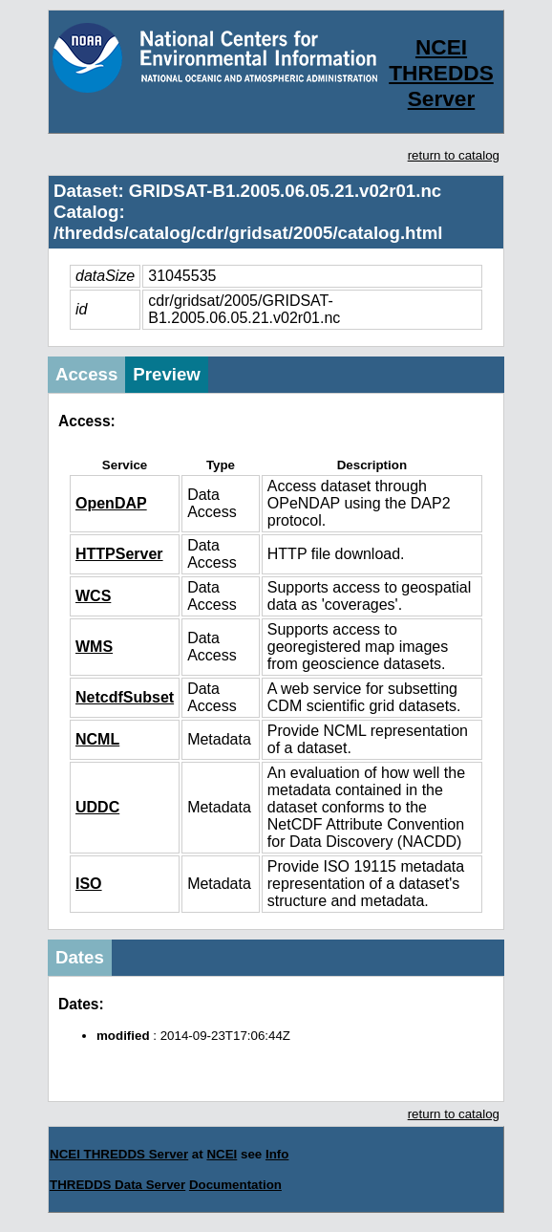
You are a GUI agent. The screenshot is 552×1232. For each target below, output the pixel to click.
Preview (167, 374)
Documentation (235, 1185)
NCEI (221, 1154)
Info (276, 1154)
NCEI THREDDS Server (441, 72)
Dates (79, 957)
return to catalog (453, 155)
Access (86, 374)
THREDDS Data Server (117, 1185)
